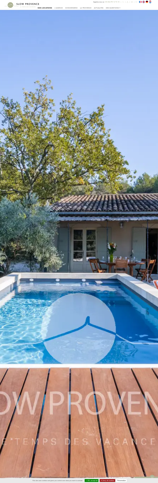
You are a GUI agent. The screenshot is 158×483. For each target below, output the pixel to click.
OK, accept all (91, 480)
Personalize (121, 480)
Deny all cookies (107, 480)
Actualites (98, 8)
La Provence (85, 8)
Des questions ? (113, 8)
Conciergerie (71, 8)
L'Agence (59, 8)
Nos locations (45, 8)
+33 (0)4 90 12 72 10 (112, 2)
